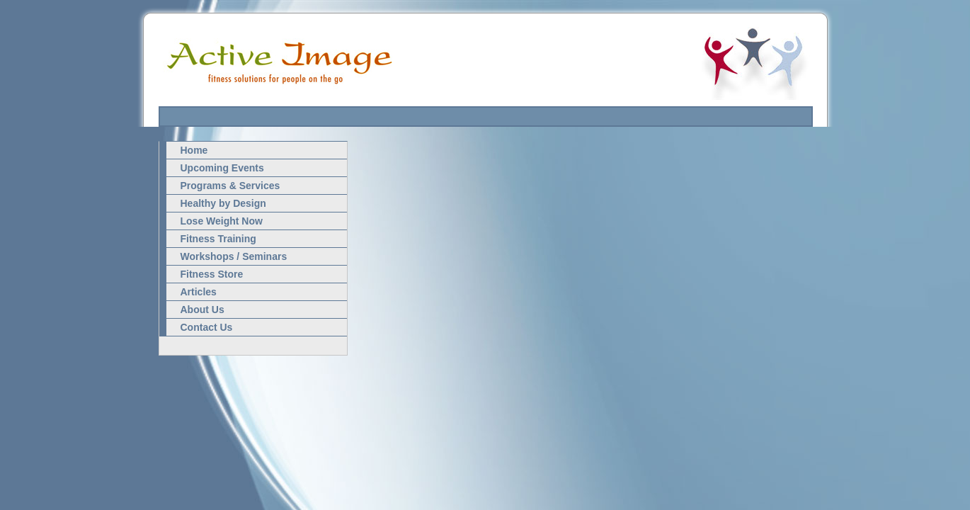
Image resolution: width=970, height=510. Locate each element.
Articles (199, 292)
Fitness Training (218, 238)
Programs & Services (230, 185)
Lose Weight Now (222, 221)
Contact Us (207, 327)
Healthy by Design (223, 203)
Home (194, 150)
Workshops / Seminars (234, 256)
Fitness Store (212, 274)
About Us (202, 309)
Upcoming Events (222, 168)
